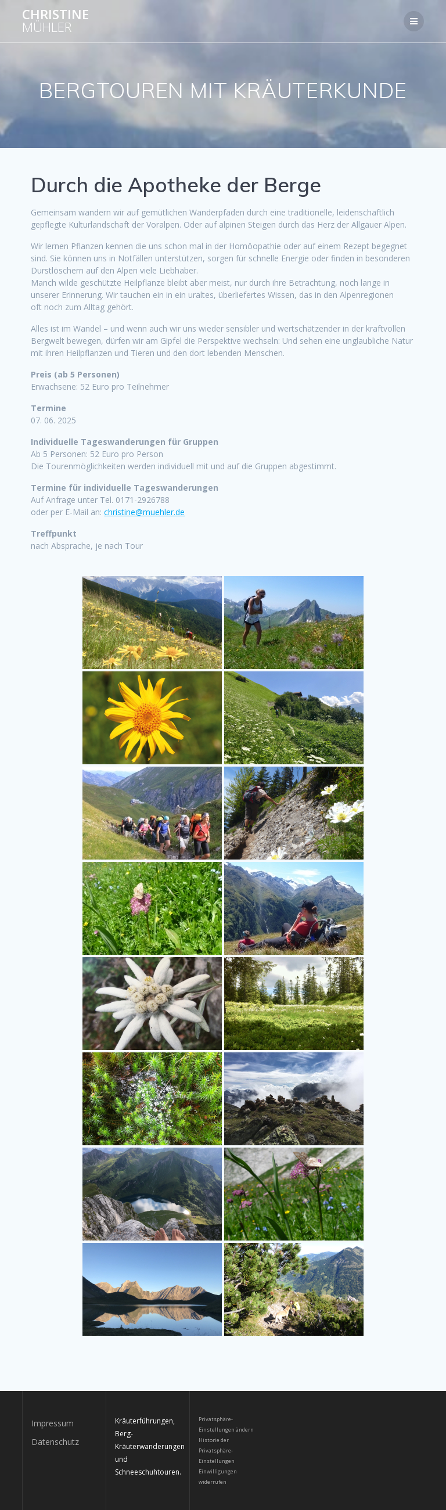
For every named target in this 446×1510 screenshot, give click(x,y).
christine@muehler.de (144, 511)
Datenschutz (55, 1441)
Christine (55, 21)
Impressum (52, 1423)
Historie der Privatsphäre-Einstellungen (217, 1450)
